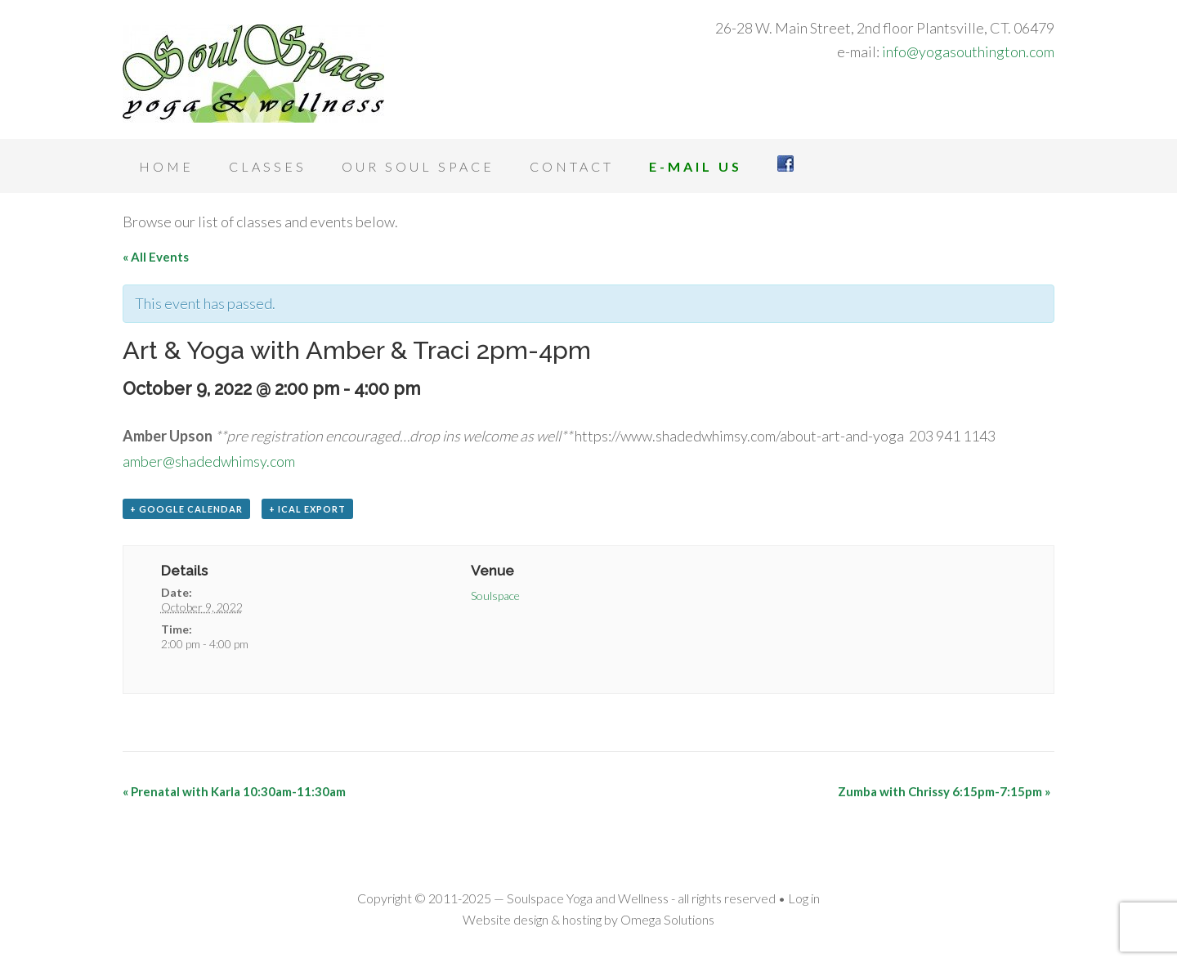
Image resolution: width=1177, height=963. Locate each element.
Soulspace (495, 595)
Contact (572, 166)
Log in (804, 898)
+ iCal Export (307, 509)
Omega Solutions (667, 919)
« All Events (156, 256)
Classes (268, 166)
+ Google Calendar (186, 509)
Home (166, 166)
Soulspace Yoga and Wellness (253, 74)
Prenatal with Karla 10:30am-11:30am (234, 791)
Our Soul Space (418, 166)
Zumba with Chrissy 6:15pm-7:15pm (944, 791)
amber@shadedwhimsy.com (209, 461)
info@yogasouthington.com (968, 51)
